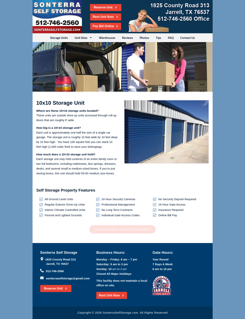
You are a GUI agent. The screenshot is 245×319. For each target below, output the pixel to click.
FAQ (171, 37)
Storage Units (59, 37)
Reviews (127, 37)
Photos (144, 37)
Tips (158, 37)
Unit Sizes (83, 37)
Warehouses (107, 37)
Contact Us (187, 37)
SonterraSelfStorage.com (120, 312)
